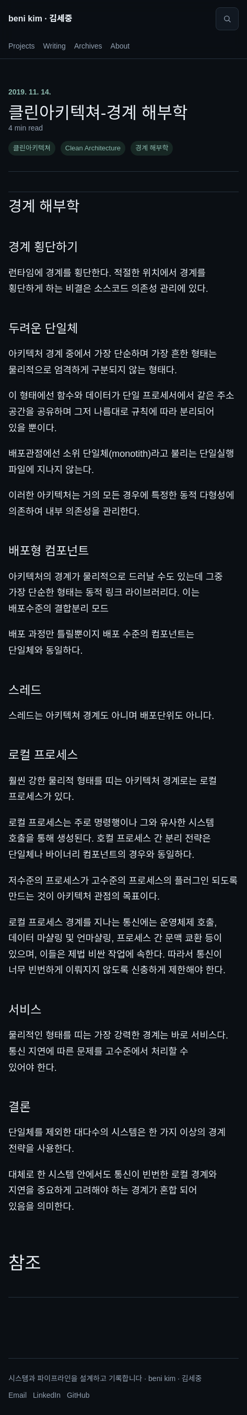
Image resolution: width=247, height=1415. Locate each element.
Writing (54, 46)
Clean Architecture (93, 148)
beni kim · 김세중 (40, 18)
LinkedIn (47, 1395)
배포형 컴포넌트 (48, 551)
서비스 (24, 1010)
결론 (19, 1107)
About (120, 46)
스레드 (24, 690)
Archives (88, 46)
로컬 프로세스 (43, 755)
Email (17, 1395)
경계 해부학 (151, 148)
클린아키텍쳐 (32, 148)
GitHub (78, 1395)
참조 (24, 1263)
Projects (21, 46)
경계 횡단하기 (43, 247)
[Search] (227, 18)
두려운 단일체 (43, 328)
